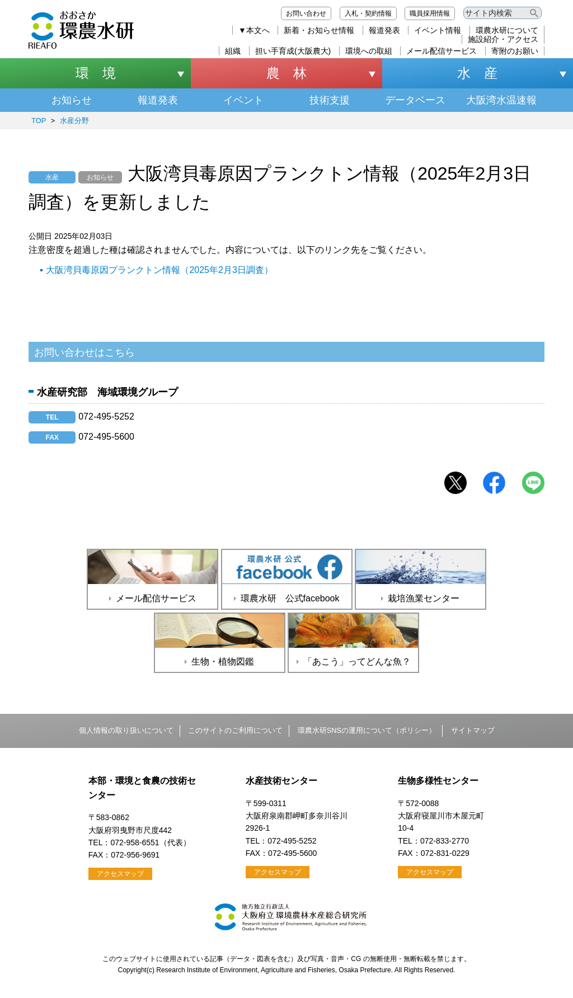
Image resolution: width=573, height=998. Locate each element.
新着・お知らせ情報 (319, 30)
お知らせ (71, 100)
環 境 (96, 73)
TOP (38, 120)
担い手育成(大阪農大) (293, 50)
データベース (415, 100)
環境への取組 (368, 50)
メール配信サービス (441, 50)
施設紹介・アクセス (503, 39)
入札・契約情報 (368, 13)
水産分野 (74, 120)
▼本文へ (254, 30)
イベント (243, 100)
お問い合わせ (306, 13)
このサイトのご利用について (235, 730)
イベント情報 (437, 30)
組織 (233, 50)
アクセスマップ (120, 874)
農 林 (286, 73)
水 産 (477, 73)
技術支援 (329, 100)
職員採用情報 (430, 13)
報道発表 (384, 30)
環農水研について (507, 30)
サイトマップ (473, 730)
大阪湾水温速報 (501, 100)
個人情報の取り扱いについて (126, 730)
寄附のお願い (514, 50)
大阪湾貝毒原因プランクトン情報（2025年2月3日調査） (159, 270)
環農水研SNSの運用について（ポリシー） (367, 730)
